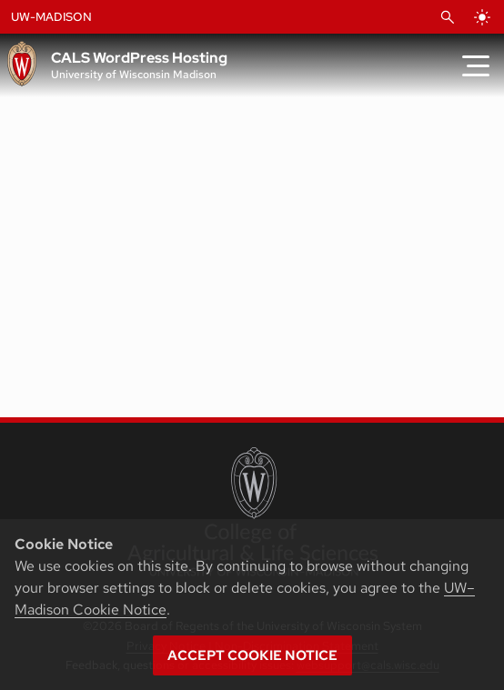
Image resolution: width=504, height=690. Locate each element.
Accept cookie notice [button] (252, 655)
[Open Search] (447, 17)
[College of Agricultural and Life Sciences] (252, 511)
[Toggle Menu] (475, 65)
